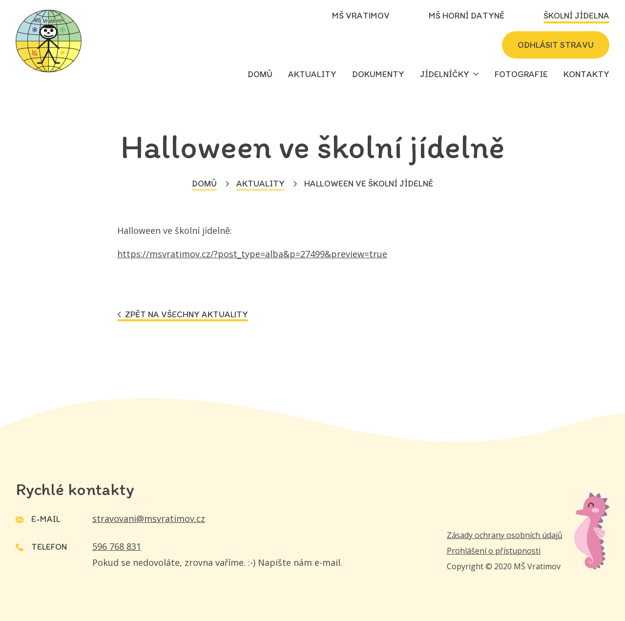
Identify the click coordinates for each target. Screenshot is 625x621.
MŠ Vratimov (361, 15)
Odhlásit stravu (556, 45)
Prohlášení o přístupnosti (494, 550)
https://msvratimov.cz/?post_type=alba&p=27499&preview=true (252, 254)
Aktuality (312, 74)
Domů (260, 74)
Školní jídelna (576, 15)
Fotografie (521, 74)
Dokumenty (378, 74)
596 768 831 (116, 546)
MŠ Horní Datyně (466, 15)
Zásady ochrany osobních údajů (504, 535)
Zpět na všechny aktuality (182, 314)
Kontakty (586, 74)
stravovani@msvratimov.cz (148, 518)
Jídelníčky (444, 74)
